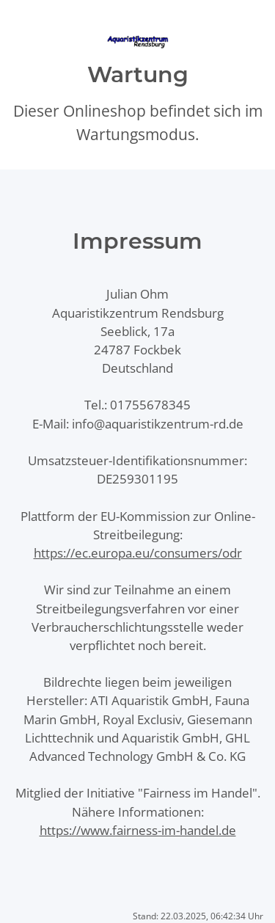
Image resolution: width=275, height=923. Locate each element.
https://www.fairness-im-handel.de (138, 830)
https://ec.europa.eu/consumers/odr (138, 552)
